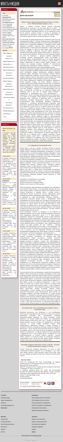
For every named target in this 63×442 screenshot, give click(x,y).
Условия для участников (39, 408)
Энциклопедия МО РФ (26, 378)
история (5, 22)
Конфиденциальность (7, 405)
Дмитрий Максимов (9, 85)
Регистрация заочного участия (41, 397)
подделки (5, 35)
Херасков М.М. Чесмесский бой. (29, 365)
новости (4, 32)
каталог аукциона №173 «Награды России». (9, 213)
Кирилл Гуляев (8, 81)
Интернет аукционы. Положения (41, 405)
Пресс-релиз (11, 35)
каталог (11, 22)
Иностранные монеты (7, 424)
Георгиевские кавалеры (39, 424)
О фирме (3, 395)
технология (10, 44)
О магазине (4, 419)
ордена (9, 32)
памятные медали (7, 34)
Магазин (3, 416)
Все (5, 116)
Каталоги (34, 416)
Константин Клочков (9, 104)
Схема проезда (5, 397)
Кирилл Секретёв (8, 78)
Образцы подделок (37, 426)
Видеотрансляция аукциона (40, 410)
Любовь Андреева (9, 111)
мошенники (5, 31)
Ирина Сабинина (9, 70)
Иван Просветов (8, 67)
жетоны (4, 20)
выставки (5, 19)
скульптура (10, 41)
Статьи (34, 429)
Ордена (3, 429)
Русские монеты (6, 421)
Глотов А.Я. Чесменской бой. (29, 362)
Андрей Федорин (9, 61)
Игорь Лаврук (8, 53)
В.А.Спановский (8, 108)
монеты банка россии (8, 27)
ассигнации (5, 15)
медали (9, 26)
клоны (4, 24)
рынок (4, 41)
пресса (4, 37)
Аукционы (35, 395)
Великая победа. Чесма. (33, 375)
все (11, 47)
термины (4, 44)
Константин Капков (9, 98)
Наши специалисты (6, 400)
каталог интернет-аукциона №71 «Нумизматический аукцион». (9, 237)
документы (12, 19)
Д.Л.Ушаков (7, 114)
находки (11, 31)
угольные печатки (7, 46)
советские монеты (8, 42)
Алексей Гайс (7, 64)
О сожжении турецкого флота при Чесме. (34, 370)
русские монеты (8, 39)
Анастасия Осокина (9, 74)
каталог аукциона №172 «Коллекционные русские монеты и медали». (9, 261)
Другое (3, 432)
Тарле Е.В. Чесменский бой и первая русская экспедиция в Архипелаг (40, 367)
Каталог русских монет (38, 419)
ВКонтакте (4, 408)
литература (9, 24)
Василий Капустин (9, 57)
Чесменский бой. (25, 376)
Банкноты (4, 426)
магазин (4, 26)
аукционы (6, 17)
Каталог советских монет (39, 421)
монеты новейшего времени (9, 29)
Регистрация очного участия (40, 400)
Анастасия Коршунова (9, 93)
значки (9, 20)
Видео (34, 432)
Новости (3, 403)
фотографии (5, 48)
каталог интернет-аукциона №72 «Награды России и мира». (9, 162)
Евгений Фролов (8, 89)
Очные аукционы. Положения (41, 403)
